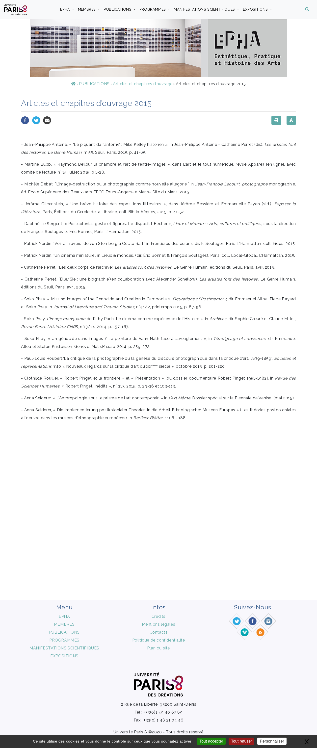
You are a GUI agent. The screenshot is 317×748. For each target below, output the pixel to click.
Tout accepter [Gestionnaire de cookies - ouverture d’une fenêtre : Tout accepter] (211, 741)
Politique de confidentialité (158, 640)
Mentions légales (158, 624)
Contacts (159, 632)
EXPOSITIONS (256, 9)
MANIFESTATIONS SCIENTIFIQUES (205, 9)
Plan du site (158, 648)
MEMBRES (87, 9)
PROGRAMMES (153, 9)
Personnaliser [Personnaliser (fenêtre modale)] (272, 741)
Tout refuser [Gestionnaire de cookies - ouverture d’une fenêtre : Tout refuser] (241, 741)
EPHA (65, 9)
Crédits (158, 616)
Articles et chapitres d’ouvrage (143, 83)
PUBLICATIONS (118, 9)
